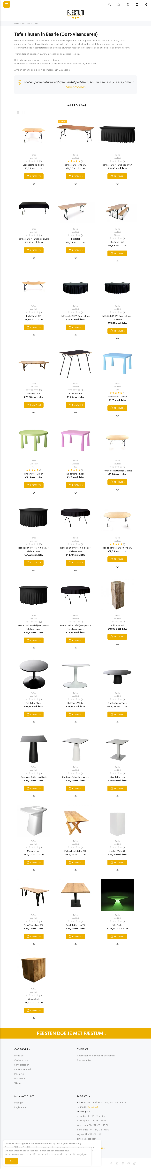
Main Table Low (117, 777)
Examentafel (75, 394)
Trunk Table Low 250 (34, 925)
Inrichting (19, 1074)
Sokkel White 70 (117, 851)
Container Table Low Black (34, 777)
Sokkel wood (117, 625)
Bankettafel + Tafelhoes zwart (117, 165)
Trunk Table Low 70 (75, 925)
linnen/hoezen (75, 87)
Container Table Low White (75, 777)
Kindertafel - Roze (75, 474)
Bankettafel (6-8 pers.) (75, 165)
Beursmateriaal (84, 1060)
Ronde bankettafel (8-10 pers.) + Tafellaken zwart (75, 627)
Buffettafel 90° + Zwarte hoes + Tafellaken (117, 318)
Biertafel (75, 239)
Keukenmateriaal (22, 1069)
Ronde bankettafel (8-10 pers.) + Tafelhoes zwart (33, 627)
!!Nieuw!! (18, 1083)
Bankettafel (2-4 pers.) (34, 165)
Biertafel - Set (117, 242)
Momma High (33, 851)
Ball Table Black (33, 703)
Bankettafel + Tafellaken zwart (34, 239)
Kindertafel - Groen (33, 474)
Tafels (35, 23)
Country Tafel (33, 394)
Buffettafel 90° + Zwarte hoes (75, 316)
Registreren (20, 1107)
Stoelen (117, 235)
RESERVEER (35, 176)
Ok (11, 1161)
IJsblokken (19, 1079)
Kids (117, 390)
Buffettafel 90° (33, 316)
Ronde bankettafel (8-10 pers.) (117, 548)
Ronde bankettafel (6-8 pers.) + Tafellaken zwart (75, 549)
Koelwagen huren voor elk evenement (96, 1056)
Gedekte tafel (21, 1060)
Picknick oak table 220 (75, 851)
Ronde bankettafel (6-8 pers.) (117, 471)
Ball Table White (75, 703)
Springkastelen (21, 1065)
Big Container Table (117, 703)
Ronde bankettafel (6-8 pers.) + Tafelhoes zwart (33, 549)
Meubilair (26, 23)
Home (16, 23)
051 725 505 (92, 1107)
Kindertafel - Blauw (117, 397)
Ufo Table (117, 925)
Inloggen (18, 1103)
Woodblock (34, 999)
